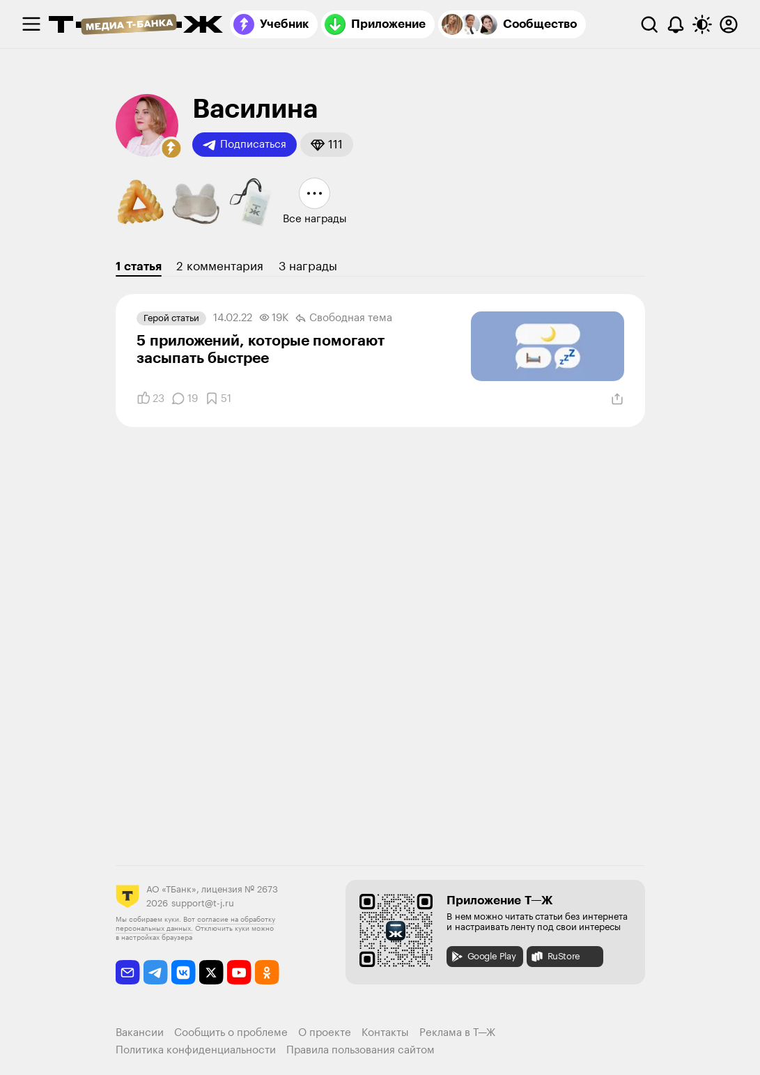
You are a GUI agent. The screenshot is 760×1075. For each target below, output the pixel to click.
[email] (128, 972)
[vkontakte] (183, 972)
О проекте (324, 1033)
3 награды (308, 266)
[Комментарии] (184, 398)
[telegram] (156, 972)
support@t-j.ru (202, 903)
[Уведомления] (675, 24)
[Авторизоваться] (728, 24)
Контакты (385, 1033)
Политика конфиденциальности (196, 1050)
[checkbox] (31, 24)
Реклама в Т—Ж (457, 1033)
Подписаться (244, 145)
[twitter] (211, 972)
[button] (171, 148)
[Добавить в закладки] (218, 398)
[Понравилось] (150, 398)
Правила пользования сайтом (360, 1050)
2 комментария (219, 266)
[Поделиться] (617, 399)
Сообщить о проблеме (231, 1033)
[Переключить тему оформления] (702, 24)
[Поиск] (649, 24)
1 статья (139, 266)
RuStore (555, 957)
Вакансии (140, 1033)
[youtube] (239, 972)
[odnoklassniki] (267, 972)
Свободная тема (343, 318)
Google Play (483, 957)
